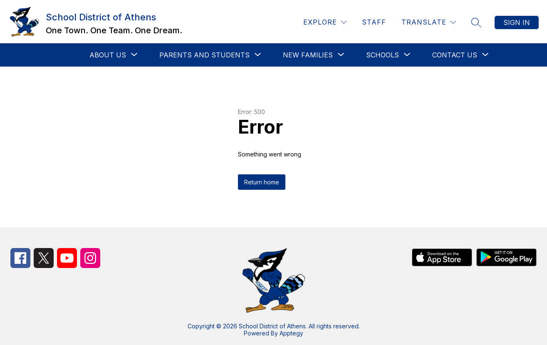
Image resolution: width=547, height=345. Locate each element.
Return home (261, 182)
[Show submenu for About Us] (107, 55)
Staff (374, 22)
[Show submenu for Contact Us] (454, 55)
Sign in (516, 22)
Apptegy (291, 333)
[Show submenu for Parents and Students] (204, 55)
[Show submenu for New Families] (308, 55)
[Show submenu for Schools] (382, 55)
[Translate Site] (428, 22)
